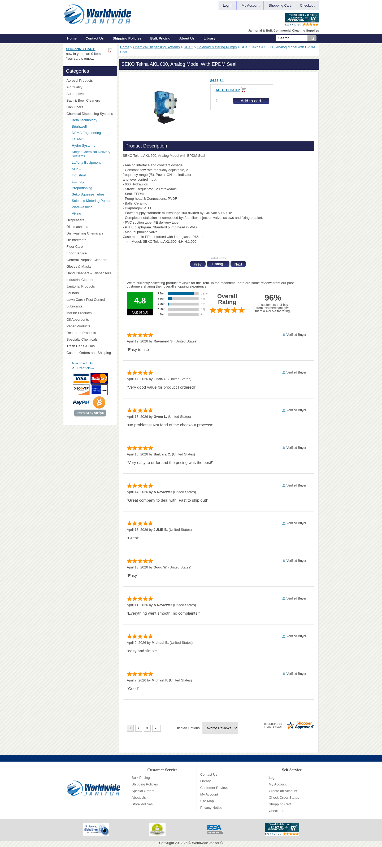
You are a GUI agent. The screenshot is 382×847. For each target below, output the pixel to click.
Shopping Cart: (81, 49)
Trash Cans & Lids (90, 346)
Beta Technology (91, 120)
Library (209, 38)
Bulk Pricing (160, 38)
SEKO (188, 47)
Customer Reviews (214, 788)
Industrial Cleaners (81, 280)
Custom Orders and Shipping (90, 353)
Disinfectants (90, 240)
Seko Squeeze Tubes (88, 194)
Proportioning (82, 188)
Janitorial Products (90, 286)
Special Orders (143, 791)
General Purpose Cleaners (87, 260)
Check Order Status (284, 798)
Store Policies (142, 804)
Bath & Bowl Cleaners (83, 100)
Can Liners (90, 107)
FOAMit (93, 139)
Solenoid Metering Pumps (217, 47)
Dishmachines (90, 227)
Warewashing (82, 207)
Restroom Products (90, 333)
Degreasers (75, 220)
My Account (250, 5)
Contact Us (94, 38)
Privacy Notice (211, 808)
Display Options (188, 728)
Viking (93, 213)
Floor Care (90, 247)
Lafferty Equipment (93, 162)
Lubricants (75, 306)
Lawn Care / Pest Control (90, 300)
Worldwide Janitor (205, 843)
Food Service (77, 253)
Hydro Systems (93, 145)
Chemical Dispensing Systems (156, 47)
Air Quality (90, 87)
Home (72, 38)
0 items (96, 54)
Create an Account (283, 791)
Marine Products (79, 313)
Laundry (78, 182)
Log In (227, 5)
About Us (187, 38)
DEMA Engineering (93, 133)
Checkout (307, 5)
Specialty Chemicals (90, 339)
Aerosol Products (90, 80)
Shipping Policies (127, 38)
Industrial (79, 175)
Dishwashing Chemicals (90, 233)
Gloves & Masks (90, 266)
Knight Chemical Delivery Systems (93, 154)
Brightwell (93, 126)
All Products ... (83, 368)
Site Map (207, 801)
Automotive (75, 94)
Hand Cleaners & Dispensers (90, 273)
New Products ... (84, 363)
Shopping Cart (280, 5)
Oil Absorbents (90, 320)
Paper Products (90, 326)
